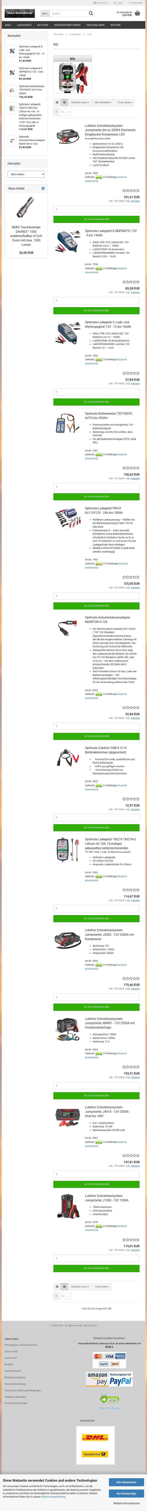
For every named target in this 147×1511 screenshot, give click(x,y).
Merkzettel (135, 3)
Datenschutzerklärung (53, 1496)
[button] (57, 102)
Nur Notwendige (126, 1493)
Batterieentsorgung (15, 1377)
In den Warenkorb (96, 219)
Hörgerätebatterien (67, 25)
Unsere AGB (11, 1351)
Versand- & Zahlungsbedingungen (23, 1390)
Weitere (115, 25)
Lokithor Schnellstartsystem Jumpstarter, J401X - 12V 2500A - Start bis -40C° (107, 1111)
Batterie (42, 25)
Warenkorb (101, 3)
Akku (8, 25)
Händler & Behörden (15, 1397)
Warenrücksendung (15, 1383)
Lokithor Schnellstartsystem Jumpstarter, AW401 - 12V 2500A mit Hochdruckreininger (110, 1023)
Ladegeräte (24, 25)
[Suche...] (45, 13)
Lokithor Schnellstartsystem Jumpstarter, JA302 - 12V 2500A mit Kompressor (109, 934)
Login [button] (118, 3)
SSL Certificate (109, 1408)
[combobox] (80, 102)
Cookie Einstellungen (16, 1403)
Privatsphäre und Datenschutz (21, 1345)
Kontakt (9, 1364)
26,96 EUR (26, 253)
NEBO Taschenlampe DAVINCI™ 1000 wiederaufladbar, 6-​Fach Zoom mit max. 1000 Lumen (26, 236)
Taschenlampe (95, 25)
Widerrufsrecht (13, 1370)
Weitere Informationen (126, 1503)
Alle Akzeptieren (126, 1482)
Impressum (11, 1357)
